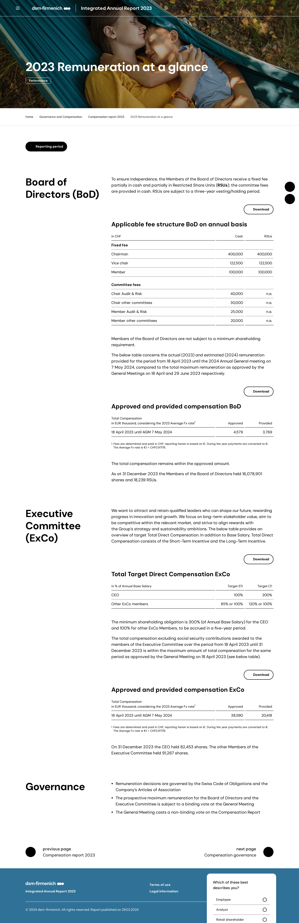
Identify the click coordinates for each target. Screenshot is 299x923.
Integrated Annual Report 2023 (50, 891)
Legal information (164, 891)
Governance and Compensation (60, 117)
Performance (38, 80)
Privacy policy (223, 885)
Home (29, 117)
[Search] (281, 8)
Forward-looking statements (235, 891)
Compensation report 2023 (106, 117)
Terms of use (160, 885)
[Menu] (18, 8)
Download (261, 209)
